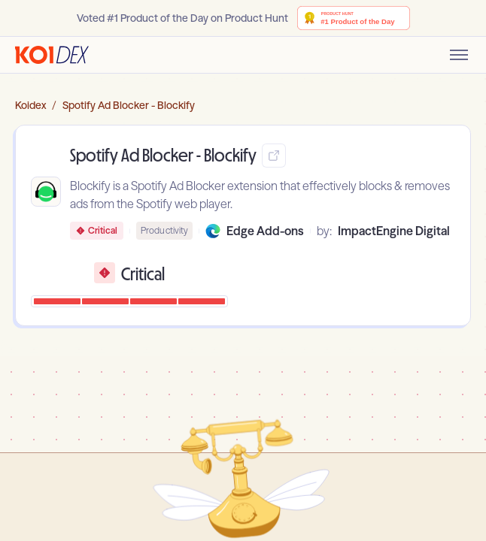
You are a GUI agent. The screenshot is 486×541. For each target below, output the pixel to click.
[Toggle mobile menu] (459, 55)
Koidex (30, 105)
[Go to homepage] (52, 55)
